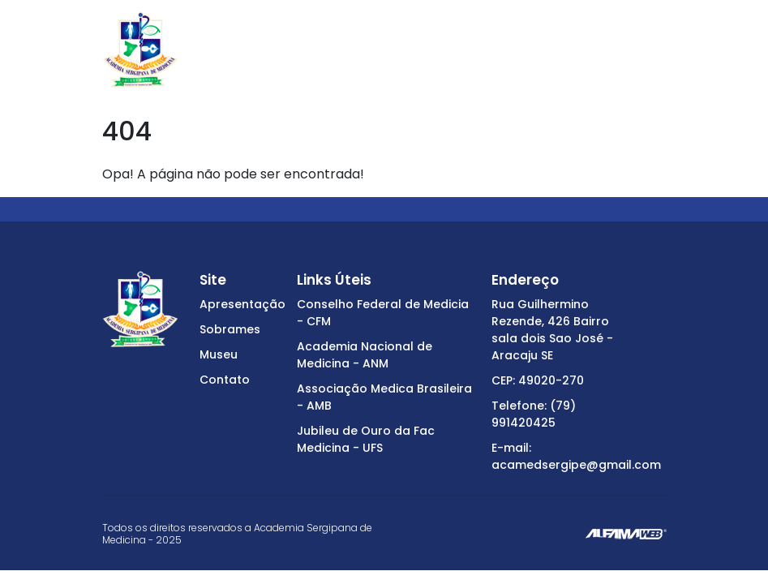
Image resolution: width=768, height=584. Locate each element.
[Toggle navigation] (656, 49)
